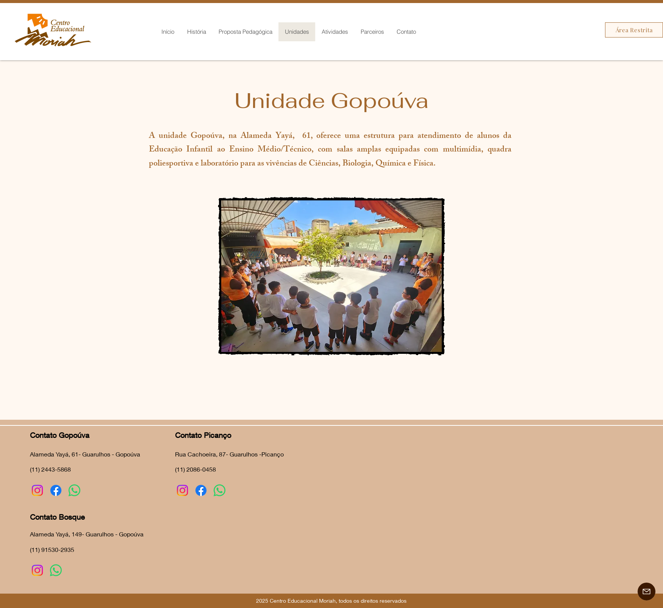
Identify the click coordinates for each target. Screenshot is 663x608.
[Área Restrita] (634, 30)
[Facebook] (55, 490)
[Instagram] (37, 490)
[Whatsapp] (74, 490)
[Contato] (646, 591)
